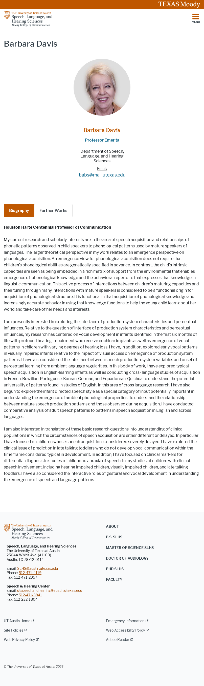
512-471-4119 (30, 573)
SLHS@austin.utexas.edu (37, 568)
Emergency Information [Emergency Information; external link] (125, 621)
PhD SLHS (115, 569)
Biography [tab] (19, 210)
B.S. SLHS (114, 537)
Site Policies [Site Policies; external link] (13, 630)
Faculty (114, 580)
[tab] (53, 210)
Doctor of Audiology (127, 558)
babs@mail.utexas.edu (102, 175)
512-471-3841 (30, 595)
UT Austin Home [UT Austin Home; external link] (17, 621)
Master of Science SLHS (130, 548)
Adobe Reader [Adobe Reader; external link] (117, 640)
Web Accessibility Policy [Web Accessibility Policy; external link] (125, 630)
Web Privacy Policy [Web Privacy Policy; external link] (19, 640)
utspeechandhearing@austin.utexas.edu (49, 591)
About (112, 526)
